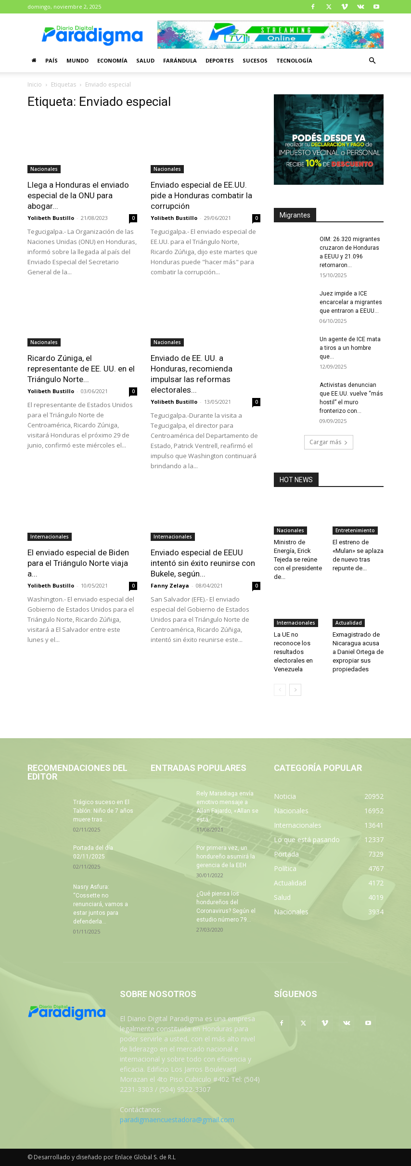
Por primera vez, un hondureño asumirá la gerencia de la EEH (225, 857)
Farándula (180, 60)
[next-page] (295, 690)
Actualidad (348, 622)
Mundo (77, 60)
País (51, 60)
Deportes (220, 60)
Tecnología (294, 60)
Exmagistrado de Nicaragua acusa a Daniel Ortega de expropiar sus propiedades (358, 652)
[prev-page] (280, 690)
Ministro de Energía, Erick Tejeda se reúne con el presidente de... (298, 559)
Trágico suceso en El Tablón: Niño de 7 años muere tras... (103, 811)
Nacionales (44, 169)
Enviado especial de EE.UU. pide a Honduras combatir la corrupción (201, 195)
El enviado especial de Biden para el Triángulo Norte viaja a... (78, 563)
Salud (145, 60)
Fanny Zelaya (170, 585)
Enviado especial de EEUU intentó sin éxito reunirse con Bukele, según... (203, 563)
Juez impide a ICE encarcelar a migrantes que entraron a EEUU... (351, 302)
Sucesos (255, 60)
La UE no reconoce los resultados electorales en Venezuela (293, 652)
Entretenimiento (355, 530)
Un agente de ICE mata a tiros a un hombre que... (350, 348)
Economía (112, 60)
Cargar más (328, 442)
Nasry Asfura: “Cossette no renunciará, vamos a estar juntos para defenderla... (100, 904)
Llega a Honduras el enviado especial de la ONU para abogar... (78, 195)
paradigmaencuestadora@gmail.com (177, 1119)
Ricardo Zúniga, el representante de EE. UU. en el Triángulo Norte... (81, 368)
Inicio (34, 84)
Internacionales (49, 536)
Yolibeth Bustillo (50, 217)
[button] (372, 60)
